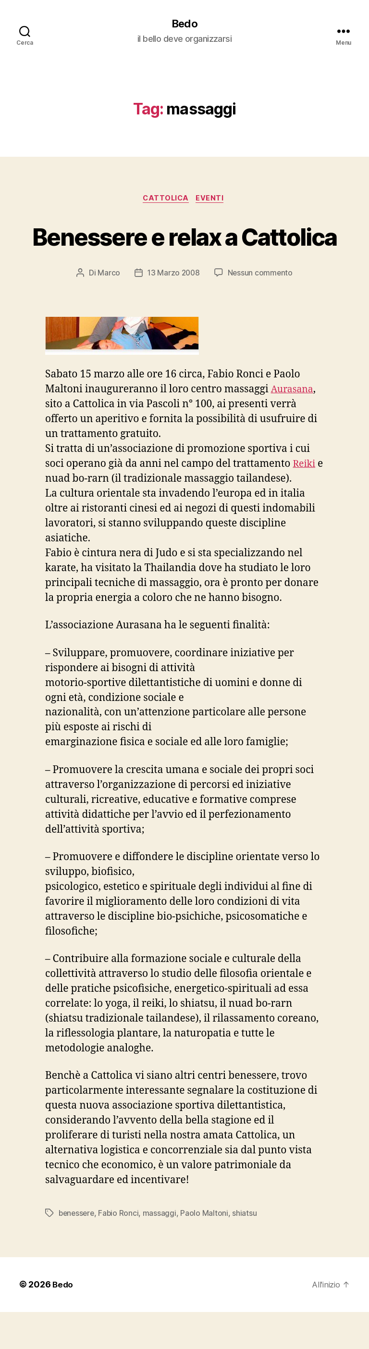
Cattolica (165, 200)
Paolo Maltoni (207, 1250)
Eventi (213, 200)
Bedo (184, 24)
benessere (78, 1250)
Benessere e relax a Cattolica (184, 254)
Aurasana (294, 426)
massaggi (162, 1250)
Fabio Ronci (120, 1250)
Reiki (305, 501)
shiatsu (247, 1250)
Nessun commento (261, 310)
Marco (108, 310)
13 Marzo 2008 (173, 310)
